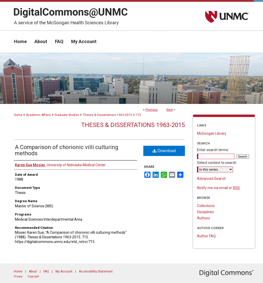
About (33, 271)
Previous (151, 110)
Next (169, 110)
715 (138, 115)
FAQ (46, 271)
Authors (203, 218)
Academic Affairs (38, 115)
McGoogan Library (211, 133)
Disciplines (205, 212)
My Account (63, 271)
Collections (206, 206)
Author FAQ (206, 236)
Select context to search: (217, 163)
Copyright (33, 276)
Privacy (18, 276)
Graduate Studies (66, 115)
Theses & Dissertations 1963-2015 (107, 115)
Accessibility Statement (96, 271)
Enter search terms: (213, 150)
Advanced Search (211, 179)
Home (18, 115)
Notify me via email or (218, 188)
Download (164, 151)
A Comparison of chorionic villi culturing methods (66, 150)
